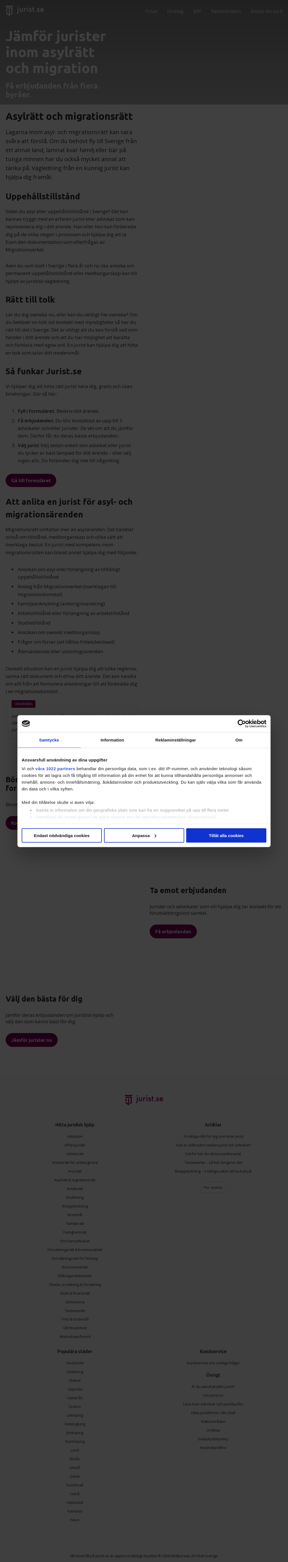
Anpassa (144, 835)
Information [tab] (112, 739)
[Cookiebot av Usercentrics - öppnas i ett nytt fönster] (241, 723)
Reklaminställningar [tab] (175, 739)
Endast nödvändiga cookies (61, 835)
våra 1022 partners (55, 768)
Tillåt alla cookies (226, 835)
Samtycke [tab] (49, 739)
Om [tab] (238, 739)
